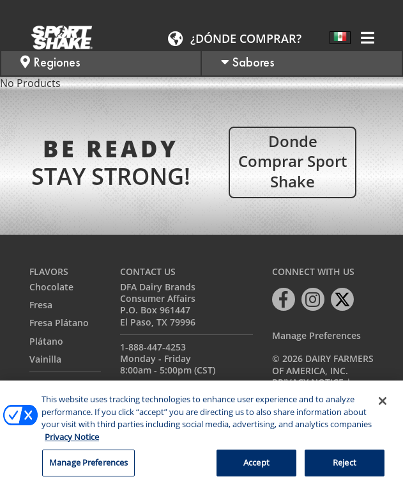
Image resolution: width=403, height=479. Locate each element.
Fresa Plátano (59, 323)
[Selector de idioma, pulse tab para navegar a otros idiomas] (340, 37)
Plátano (46, 341)
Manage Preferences (316, 336)
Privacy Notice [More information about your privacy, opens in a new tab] (72, 444)
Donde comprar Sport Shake (292, 160)
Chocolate (51, 287)
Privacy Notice (308, 382)
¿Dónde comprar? (245, 38)
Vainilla (45, 359)
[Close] (383, 408)
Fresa (40, 305)
